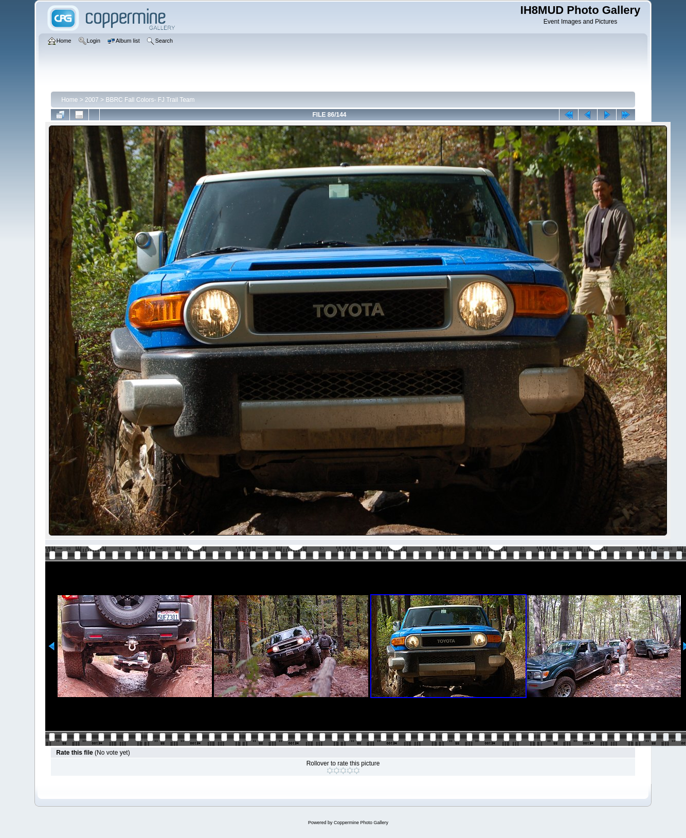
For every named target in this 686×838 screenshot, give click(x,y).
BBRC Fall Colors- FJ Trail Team (149, 99)
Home (69, 99)
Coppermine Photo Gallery (361, 822)
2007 (92, 99)
